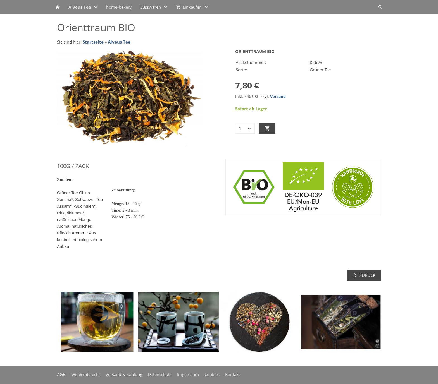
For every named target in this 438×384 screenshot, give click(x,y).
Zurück (364, 275)
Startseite (93, 42)
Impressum (188, 374)
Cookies (212, 374)
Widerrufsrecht (85, 374)
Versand (278, 96)
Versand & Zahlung (124, 374)
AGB (61, 374)
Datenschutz (160, 374)
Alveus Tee (119, 42)
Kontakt (232, 374)
